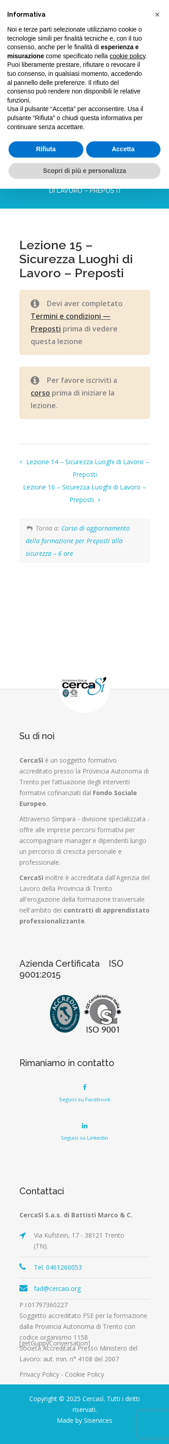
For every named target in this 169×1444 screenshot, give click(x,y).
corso (40, 393)
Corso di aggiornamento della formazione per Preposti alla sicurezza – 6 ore (78, 541)
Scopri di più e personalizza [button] (84, 170)
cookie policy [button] (127, 56)
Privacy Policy (39, 1374)
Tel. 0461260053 (58, 1267)
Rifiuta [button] (46, 149)
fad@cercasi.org (57, 1288)
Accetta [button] (123, 149)
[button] (157, 14)
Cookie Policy (84, 1374)
